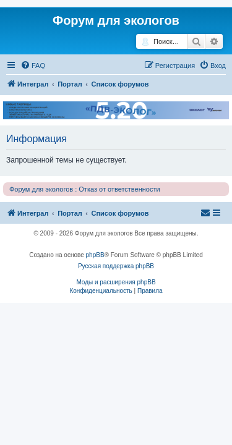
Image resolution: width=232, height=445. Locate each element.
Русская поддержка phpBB (116, 266)
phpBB (95, 255)
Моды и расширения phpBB (115, 282)
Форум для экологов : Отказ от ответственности (84, 189)
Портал (70, 84)
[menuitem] (32, 65)
